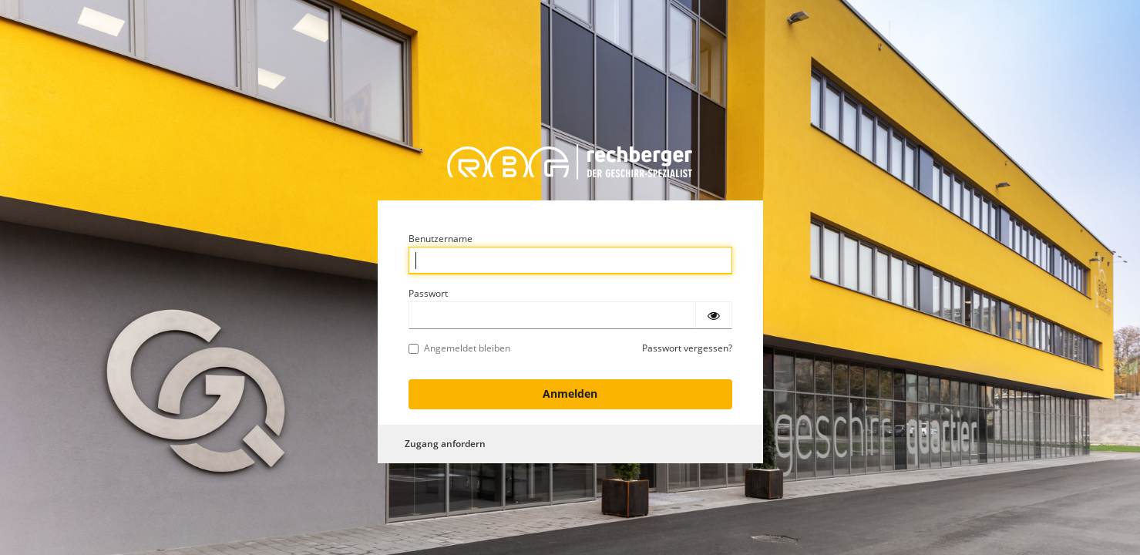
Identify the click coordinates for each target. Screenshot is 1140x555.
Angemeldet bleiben (459, 348)
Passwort (428, 293)
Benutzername (440, 238)
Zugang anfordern (445, 443)
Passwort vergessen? (687, 348)
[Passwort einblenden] (713, 315)
